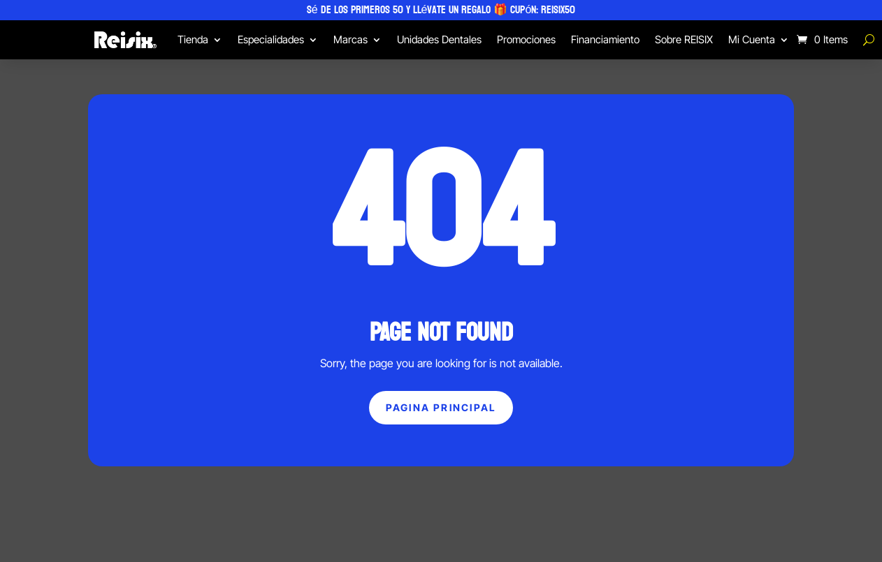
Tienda (193, 39)
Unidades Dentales (439, 39)
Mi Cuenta (751, 39)
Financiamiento (605, 39)
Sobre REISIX (684, 39)
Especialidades (271, 39)
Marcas (350, 39)
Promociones (526, 39)
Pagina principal (441, 407)
